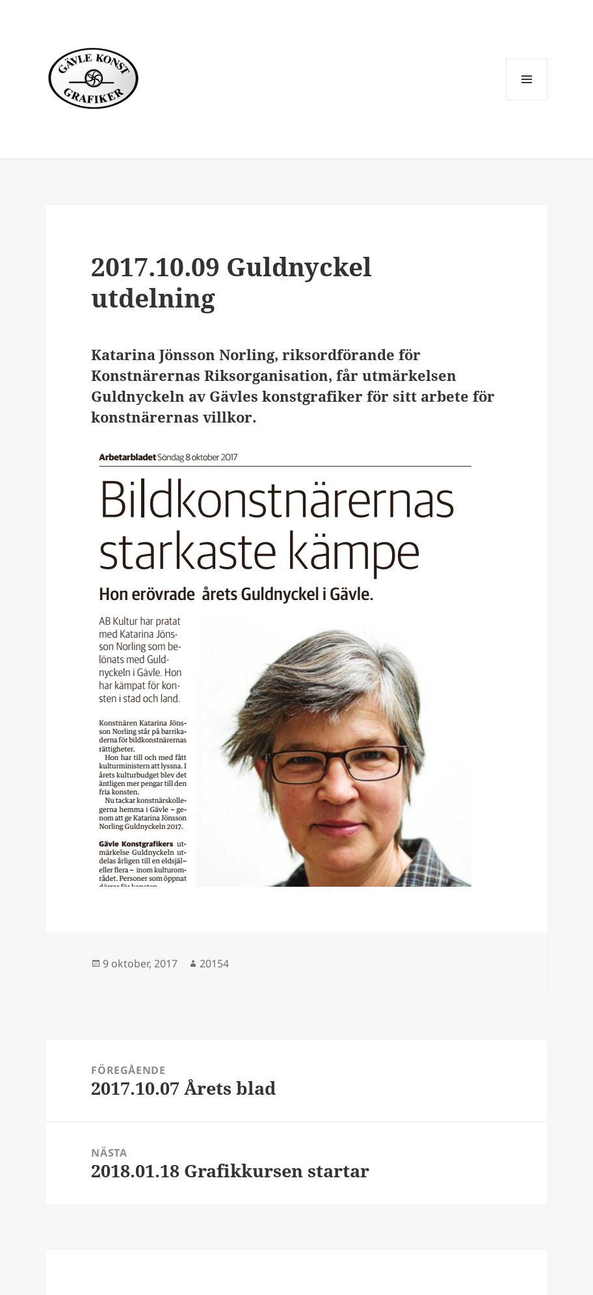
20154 (214, 963)
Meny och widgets (527, 99)
